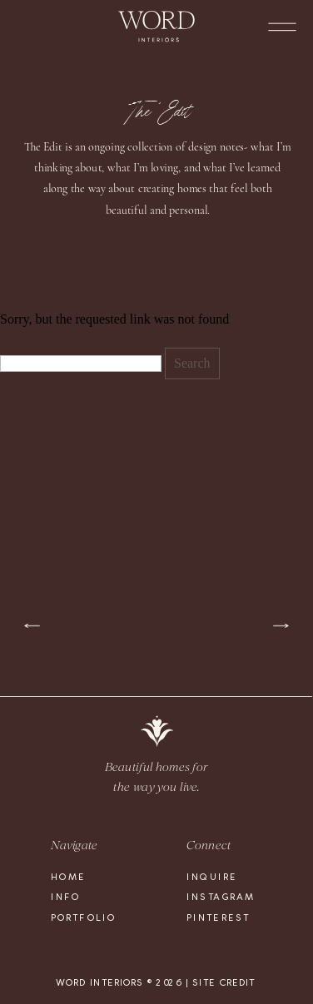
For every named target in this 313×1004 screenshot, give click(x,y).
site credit (223, 982)
